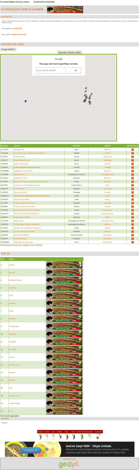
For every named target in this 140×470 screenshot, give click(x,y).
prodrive (12, 265)
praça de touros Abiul (21, 199)
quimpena (107, 238)
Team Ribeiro (107, 210)
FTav (10, 411)
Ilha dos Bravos (19, 174)
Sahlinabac (13, 334)
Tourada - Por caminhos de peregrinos (27, 228)
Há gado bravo (19, 149)
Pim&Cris (107, 192)
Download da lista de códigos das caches (21, 245)
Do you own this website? (46, 70)
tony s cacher (32, 9)
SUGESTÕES (17, 28)
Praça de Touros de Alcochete (24, 206)
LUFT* (11, 295)
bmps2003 (12, 349)
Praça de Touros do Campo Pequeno (27, 210)
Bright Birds (107, 235)
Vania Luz (107, 224)
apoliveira (12, 303)
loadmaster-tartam (107, 213)
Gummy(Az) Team (107, 174)
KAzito (107, 185)
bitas (10, 388)
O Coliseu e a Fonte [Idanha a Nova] (27, 185)
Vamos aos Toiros (20, 238)
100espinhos (107, 160)
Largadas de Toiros (20, 178)
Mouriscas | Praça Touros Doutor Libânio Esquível (31, 181)
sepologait (107, 203)
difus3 (107, 196)
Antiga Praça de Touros (22, 160)
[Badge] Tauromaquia (19, 34)
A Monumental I (19, 156)
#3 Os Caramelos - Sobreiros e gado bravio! (29, 153)
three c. (107, 199)
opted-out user (14, 365)
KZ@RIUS (107, 181)
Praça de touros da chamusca (24, 203)
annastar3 (12, 342)
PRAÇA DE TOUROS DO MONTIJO (26, 213)
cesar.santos (107, 189)
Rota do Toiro (18, 221)
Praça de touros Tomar (22, 217)
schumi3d (107, 171)
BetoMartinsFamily (15, 280)
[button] (90, 103)
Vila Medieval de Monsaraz (23, 242)
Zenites (107, 153)
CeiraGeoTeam (14, 326)
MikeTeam (107, 178)
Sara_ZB (12, 272)
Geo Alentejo (107, 242)
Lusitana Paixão (14, 403)
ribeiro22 (107, 164)
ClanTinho (12, 319)
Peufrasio (12, 380)
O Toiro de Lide (19, 189)
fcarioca (107, 228)
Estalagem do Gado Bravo (23, 171)
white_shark (107, 156)
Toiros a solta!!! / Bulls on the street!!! (27, 224)
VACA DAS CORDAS (21, 235)
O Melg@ (107, 167)
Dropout (107, 206)
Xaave (107, 217)
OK (76, 70)
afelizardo (107, 231)
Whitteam (12, 372)
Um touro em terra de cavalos (24, 231)
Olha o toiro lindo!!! (20, 192)
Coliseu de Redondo (21, 164)
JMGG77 (107, 149)
